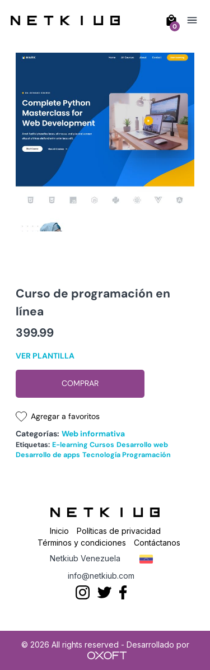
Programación (146, 454)
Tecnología (101, 454)
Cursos (102, 444)
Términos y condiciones (82, 542)
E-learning (70, 444)
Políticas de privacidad (119, 531)
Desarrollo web (142, 444)
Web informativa (93, 434)
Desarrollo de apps (48, 454)
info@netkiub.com (101, 575)
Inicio (59, 531)
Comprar (80, 383)
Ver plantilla (45, 356)
